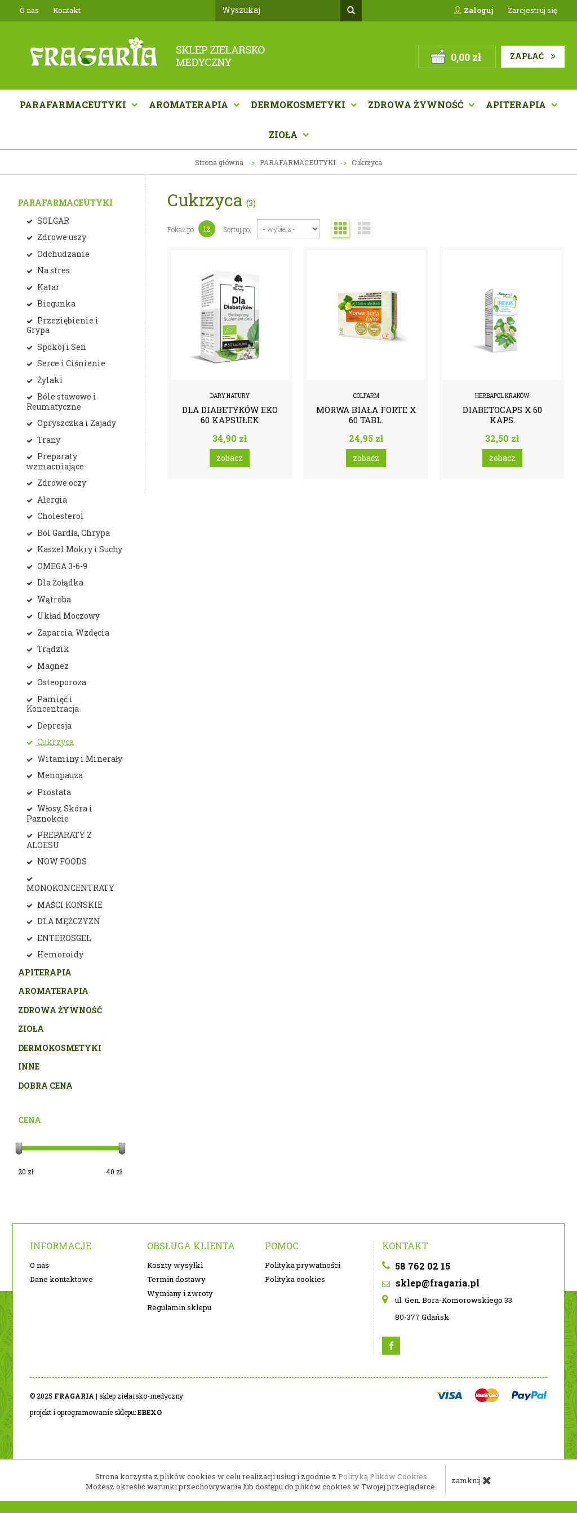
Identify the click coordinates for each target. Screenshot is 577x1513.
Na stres (52, 270)
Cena (29, 1120)
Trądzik (52, 649)
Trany (47, 439)
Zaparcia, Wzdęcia (72, 632)
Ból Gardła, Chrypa (72, 532)
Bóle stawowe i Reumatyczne (61, 401)
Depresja (53, 725)
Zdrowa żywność (416, 104)
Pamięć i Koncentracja (52, 704)
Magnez (52, 665)
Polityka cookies (295, 1279)
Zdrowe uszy (60, 237)
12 (206, 228)
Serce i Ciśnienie (70, 363)
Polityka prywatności (302, 1265)
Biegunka (55, 303)
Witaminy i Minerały (78, 758)
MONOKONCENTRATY (70, 887)
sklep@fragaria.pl (431, 1283)
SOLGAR (52, 220)
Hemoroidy (59, 954)
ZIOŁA (31, 1028)
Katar (47, 287)
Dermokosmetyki (299, 104)
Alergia (51, 499)
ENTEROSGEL (63, 938)
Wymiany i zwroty (180, 1293)
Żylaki (49, 380)
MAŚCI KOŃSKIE (69, 904)
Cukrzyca (54, 741)
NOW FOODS (61, 861)
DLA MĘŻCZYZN (67, 921)
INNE (28, 1066)
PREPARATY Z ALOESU (59, 839)
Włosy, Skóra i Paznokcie (59, 813)
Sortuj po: (237, 229)
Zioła (284, 134)
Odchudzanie (62, 254)
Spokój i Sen (60, 346)
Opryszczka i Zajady (75, 423)
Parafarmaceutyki (74, 104)
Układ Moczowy (67, 615)
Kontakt (67, 10)
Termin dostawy (176, 1279)
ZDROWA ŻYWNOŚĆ (60, 1010)
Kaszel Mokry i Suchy (78, 549)
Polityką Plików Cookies (382, 1476)
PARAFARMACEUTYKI (65, 202)
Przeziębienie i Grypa (62, 325)
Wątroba (53, 599)
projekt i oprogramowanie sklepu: (96, 1412)
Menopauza (59, 775)
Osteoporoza (60, 682)
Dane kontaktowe (61, 1279)
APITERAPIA (517, 104)
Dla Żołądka (59, 582)
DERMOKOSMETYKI (59, 1047)
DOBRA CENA (45, 1085)
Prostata (53, 792)
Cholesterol (59, 516)
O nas (29, 10)
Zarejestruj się (532, 10)
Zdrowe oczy (60, 482)
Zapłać (533, 56)
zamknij (471, 1480)
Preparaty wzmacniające (55, 461)
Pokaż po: (181, 229)
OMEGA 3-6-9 (61, 566)
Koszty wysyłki (175, 1265)
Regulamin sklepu (179, 1307)
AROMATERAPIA (189, 104)
